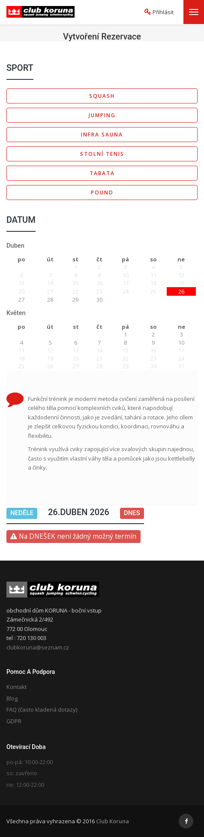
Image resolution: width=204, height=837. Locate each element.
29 (75, 299)
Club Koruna (112, 821)
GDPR (13, 721)
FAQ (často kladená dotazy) (41, 709)
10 (181, 342)
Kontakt (16, 687)
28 (50, 299)
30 (99, 299)
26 (181, 291)
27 (21, 299)
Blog (12, 698)
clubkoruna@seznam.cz (37, 647)
